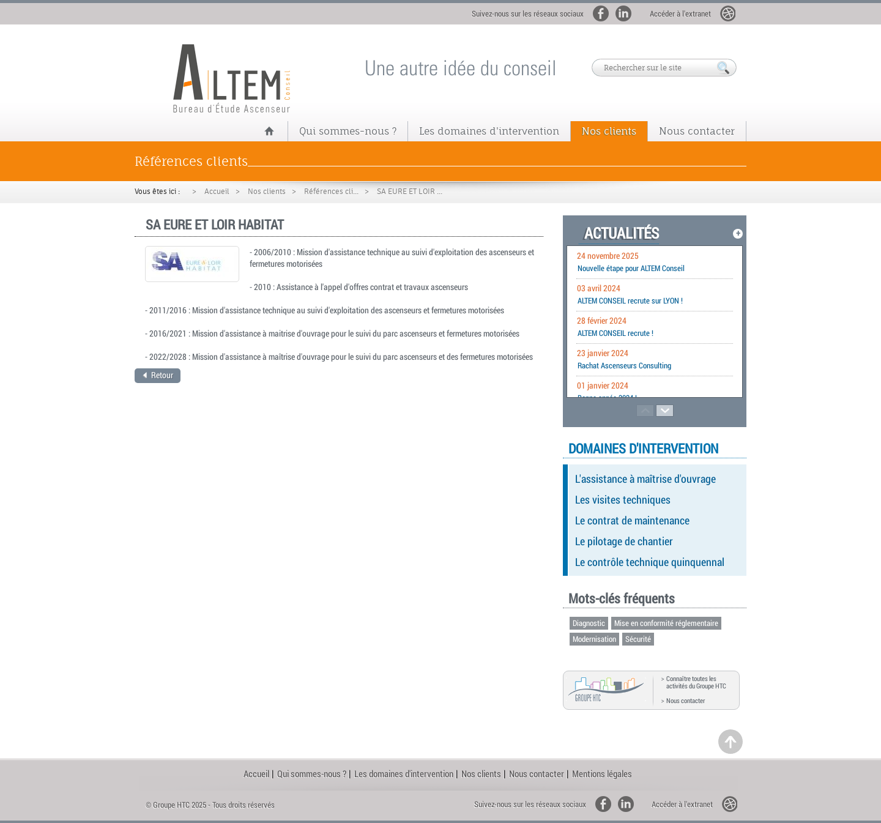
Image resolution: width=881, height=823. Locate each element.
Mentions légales (602, 773)
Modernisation (594, 638)
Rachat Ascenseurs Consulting (624, 365)
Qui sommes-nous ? (347, 131)
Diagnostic (589, 622)
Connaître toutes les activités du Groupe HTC (696, 682)
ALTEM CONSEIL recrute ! (615, 333)
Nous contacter (697, 131)
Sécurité (638, 638)
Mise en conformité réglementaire (666, 622)
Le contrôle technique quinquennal (649, 561)
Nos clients (609, 131)
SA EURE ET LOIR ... (409, 191)
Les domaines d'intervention (489, 131)
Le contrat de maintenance (632, 520)
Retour (158, 375)
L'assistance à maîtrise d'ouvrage (645, 478)
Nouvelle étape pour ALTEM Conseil (631, 268)
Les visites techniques (623, 499)
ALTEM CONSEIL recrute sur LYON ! (630, 300)
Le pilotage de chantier (624, 541)
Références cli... (331, 191)
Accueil (216, 191)
